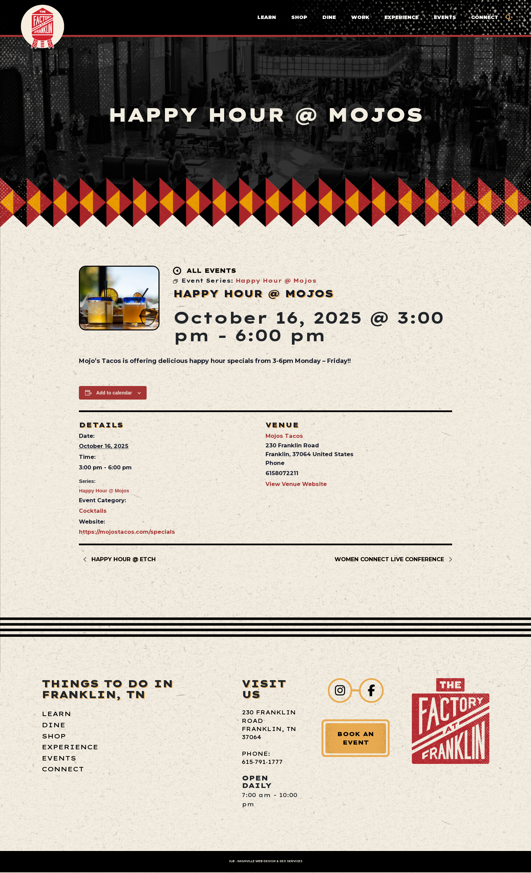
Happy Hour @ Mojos (104, 490)
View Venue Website (296, 484)
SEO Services (290, 862)
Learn (265, 19)
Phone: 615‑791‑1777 (260, 758)
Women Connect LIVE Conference (390, 559)
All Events (206, 271)
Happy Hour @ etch (123, 559)
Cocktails (93, 510)
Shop (298, 19)
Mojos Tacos (284, 435)
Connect (483, 19)
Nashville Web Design (256, 862)
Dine (328, 19)
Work (359, 19)
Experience (400, 19)
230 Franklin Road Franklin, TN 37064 (268, 725)
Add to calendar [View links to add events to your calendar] (114, 392)
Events (444, 19)
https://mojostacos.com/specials (127, 531)
